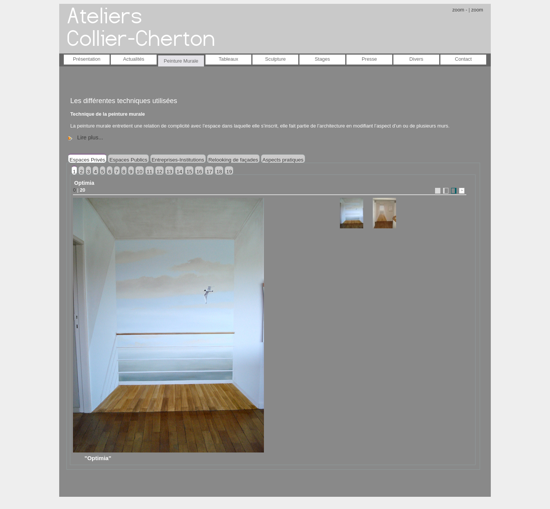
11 (149, 172)
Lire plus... (90, 137)
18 (219, 172)
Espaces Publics (128, 160)
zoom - (459, 10)
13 (169, 172)
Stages (322, 59)
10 (139, 172)
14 (179, 172)
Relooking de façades (233, 160)
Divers (416, 59)
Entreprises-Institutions (178, 160)
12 (159, 172)
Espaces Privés (87, 160)
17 (209, 172)
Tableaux (228, 59)
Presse (369, 59)
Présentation (86, 59)
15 (189, 172)
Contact (463, 59)
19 (229, 172)
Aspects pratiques (283, 160)
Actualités (133, 59)
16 (199, 172)
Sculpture (275, 59)
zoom (477, 10)
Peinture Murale (181, 61)
